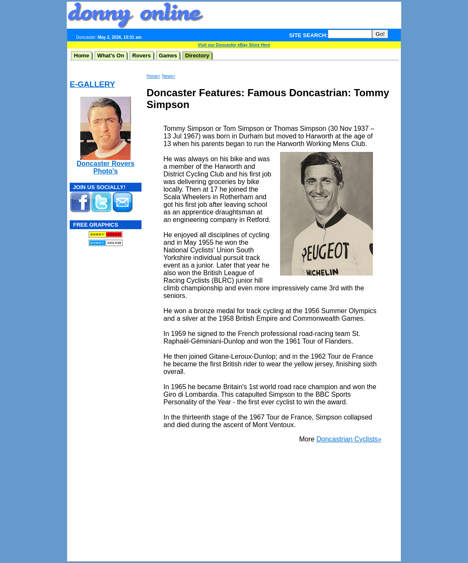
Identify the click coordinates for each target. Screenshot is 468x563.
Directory (197, 55)
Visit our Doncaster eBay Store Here (234, 45)
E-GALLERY (92, 84)
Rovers (141, 55)
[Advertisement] (302, 15)
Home (81, 55)
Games (168, 55)
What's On (110, 55)
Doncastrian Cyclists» (348, 439)
